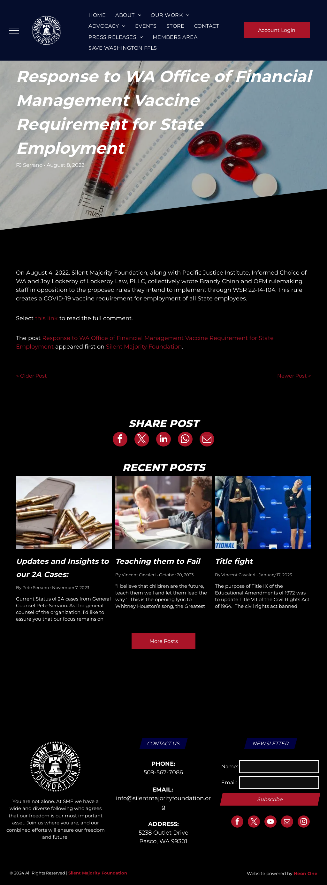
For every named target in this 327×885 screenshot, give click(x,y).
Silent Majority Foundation (144, 346)
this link (46, 318)
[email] (287, 822)
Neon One (305, 873)
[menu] (14, 30)
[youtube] (270, 822)
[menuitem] (97, 15)
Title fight (237, 561)
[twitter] (254, 822)
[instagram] (304, 822)
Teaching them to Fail (157, 561)
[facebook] (237, 822)
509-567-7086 (163, 772)
